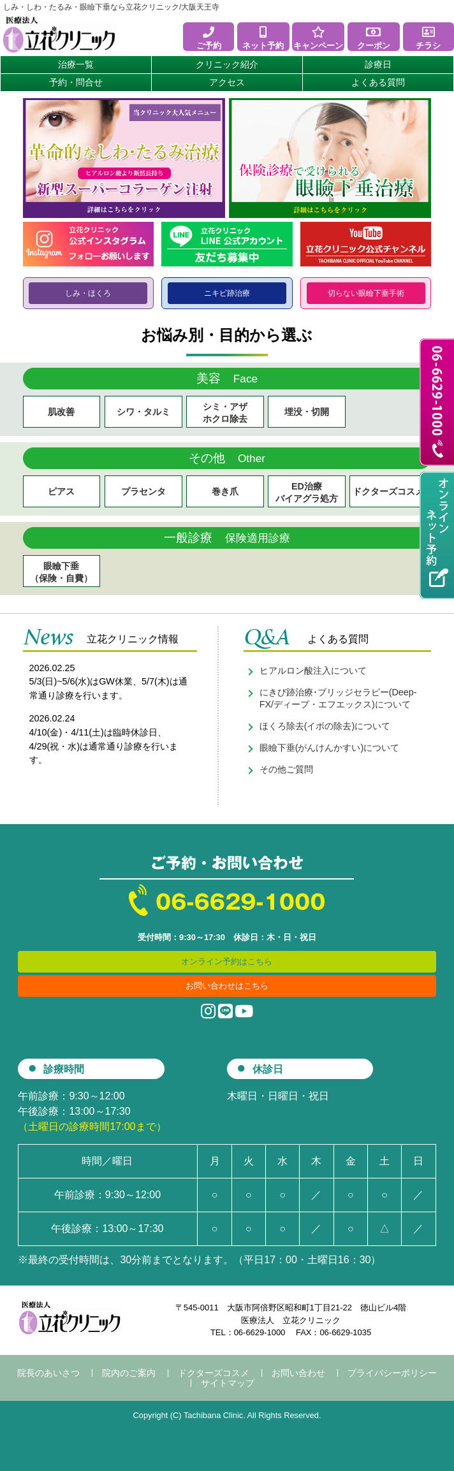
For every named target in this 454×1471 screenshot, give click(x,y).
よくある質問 (378, 82)
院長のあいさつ (48, 1373)
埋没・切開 (306, 412)
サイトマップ (227, 1383)
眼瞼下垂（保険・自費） (61, 572)
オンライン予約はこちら (226, 961)
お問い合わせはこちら (227, 985)
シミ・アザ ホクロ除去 (225, 413)
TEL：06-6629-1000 (247, 1332)
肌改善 (61, 412)
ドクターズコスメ (388, 491)
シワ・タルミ (143, 412)
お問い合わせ (298, 1373)
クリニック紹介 (227, 64)
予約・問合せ (76, 82)
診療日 (378, 64)
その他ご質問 (286, 769)
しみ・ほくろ (88, 293)
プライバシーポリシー (392, 1373)
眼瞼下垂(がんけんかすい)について (330, 748)
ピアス (61, 491)
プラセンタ (143, 491)
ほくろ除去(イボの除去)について (325, 726)
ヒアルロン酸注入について (313, 670)
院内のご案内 (129, 1373)
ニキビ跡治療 (227, 293)
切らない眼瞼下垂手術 (366, 293)
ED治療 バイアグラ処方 (306, 492)
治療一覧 (76, 64)
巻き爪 (225, 491)
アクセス (227, 82)
